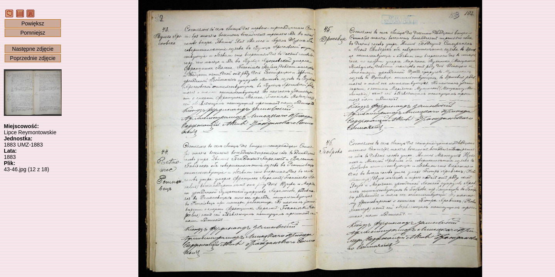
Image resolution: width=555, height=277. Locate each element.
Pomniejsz (32, 33)
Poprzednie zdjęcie (33, 58)
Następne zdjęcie (32, 49)
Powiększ (32, 23)
